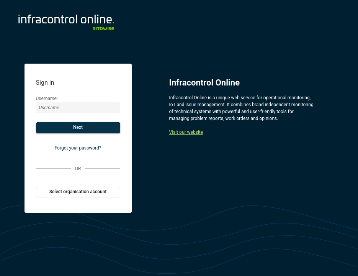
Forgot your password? (78, 148)
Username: (47, 98)
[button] (78, 127)
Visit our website (186, 132)
